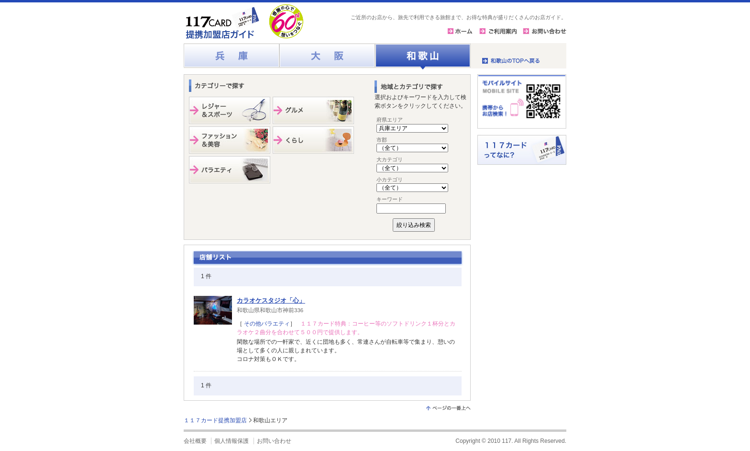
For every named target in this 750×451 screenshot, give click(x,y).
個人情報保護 (231, 441)
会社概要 (195, 441)
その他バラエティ (266, 323)
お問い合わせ (274, 441)
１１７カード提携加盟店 (215, 420)
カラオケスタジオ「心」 (271, 300)
